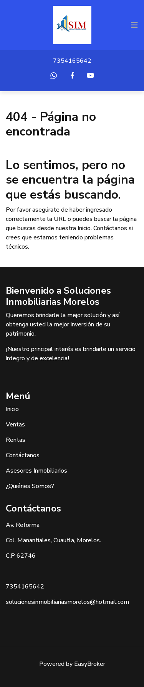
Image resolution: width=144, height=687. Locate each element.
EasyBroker (89, 664)
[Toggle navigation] (134, 25)
